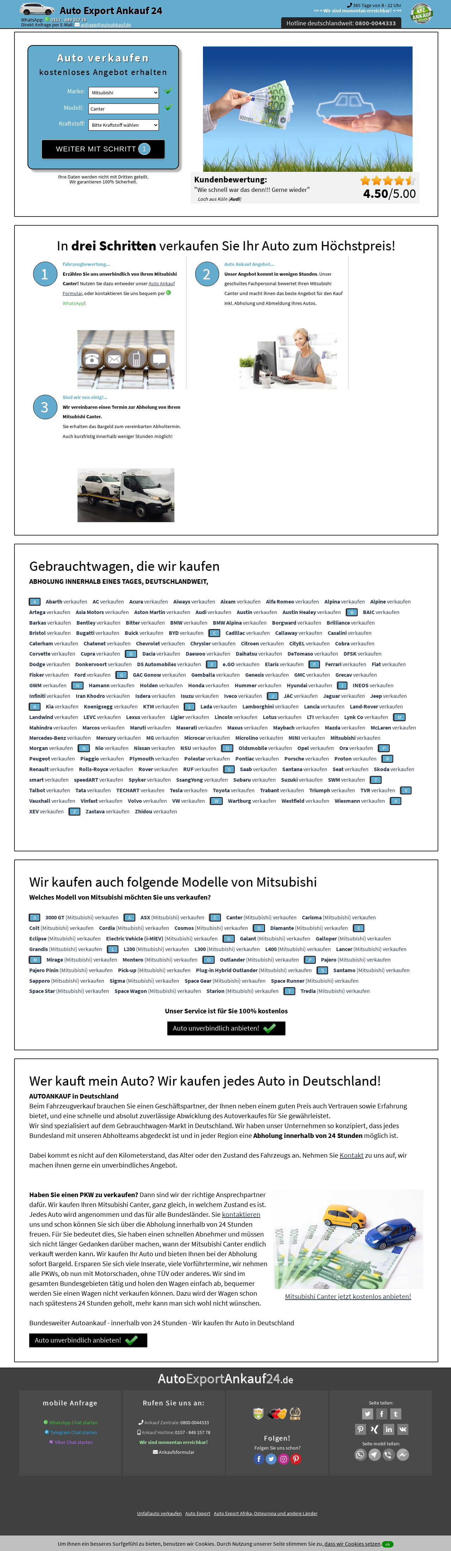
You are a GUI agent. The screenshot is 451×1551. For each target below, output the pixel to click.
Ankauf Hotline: (158, 1296)
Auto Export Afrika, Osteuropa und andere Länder (265, 1377)
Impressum (257, 1481)
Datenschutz (184, 1481)
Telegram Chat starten (73, 1296)
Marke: (76, 91)
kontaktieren (241, 1078)
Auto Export (197, 1377)
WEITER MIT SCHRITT (103, 149)
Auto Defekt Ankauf (260, 1401)
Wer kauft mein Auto (120, 1401)
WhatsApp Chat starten (73, 1286)
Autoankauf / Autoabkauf (310, 1401)
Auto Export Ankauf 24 (111, 10)
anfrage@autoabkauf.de (106, 24)
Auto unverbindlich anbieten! (224, 892)
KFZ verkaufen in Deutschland (64, 1401)
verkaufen (66, 465)
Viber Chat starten (74, 1306)
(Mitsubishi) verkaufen (82, 781)
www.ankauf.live (162, 1401)
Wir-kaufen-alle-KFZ (317, 1410)
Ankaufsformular (176, 1316)
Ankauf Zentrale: (161, 1286)
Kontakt (352, 1019)
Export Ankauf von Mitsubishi (263, 1410)
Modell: (74, 108)
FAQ (276, 1481)
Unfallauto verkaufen (159, 1377)
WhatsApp (106, 334)
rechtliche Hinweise (221, 1481)
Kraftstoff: (72, 123)
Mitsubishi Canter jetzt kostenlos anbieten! (348, 1160)
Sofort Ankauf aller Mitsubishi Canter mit (186, 1410)
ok (387, 1544)
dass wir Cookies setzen (353, 1543)
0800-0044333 (194, 1286)
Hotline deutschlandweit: (341, 23)
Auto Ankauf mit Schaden (209, 1401)
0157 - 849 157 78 (68, 20)
